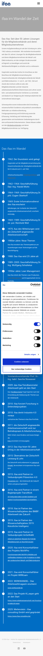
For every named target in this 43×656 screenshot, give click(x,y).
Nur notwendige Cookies (21, 369)
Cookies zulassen (21, 362)
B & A (9, 441)
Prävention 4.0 (13, 481)
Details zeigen (30, 354)
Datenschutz (17, 642)
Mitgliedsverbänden (14, 125)
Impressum (26, 642)
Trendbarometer (16, 392)
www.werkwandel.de (15, 588)
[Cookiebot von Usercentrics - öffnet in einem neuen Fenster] (30, 284)
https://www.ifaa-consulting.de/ (19, 616)
